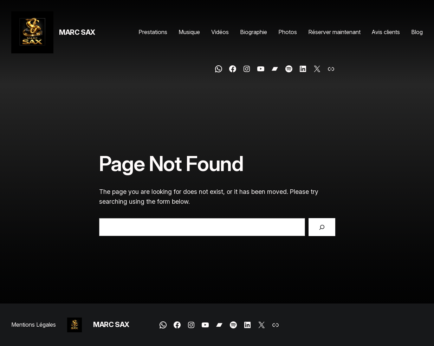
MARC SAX (77, 32)
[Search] (322, 227)
